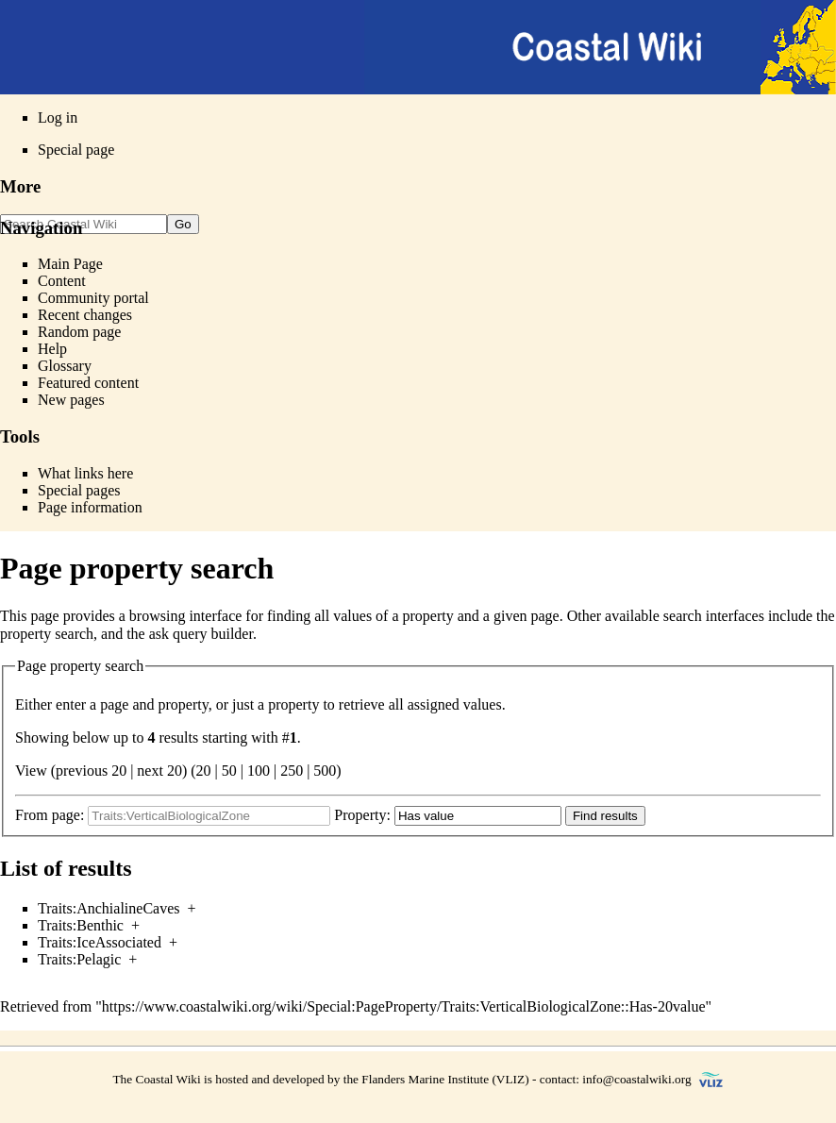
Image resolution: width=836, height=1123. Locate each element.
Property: (362, 815)
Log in (57, 117)
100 (258, 771)
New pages (71, 400)
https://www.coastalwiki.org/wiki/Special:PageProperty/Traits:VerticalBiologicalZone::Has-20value (404, 1006)
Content (62, 281)
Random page (79, 332)
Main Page (70, 264)
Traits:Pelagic (79, 959)
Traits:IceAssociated (99, 942)
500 (324, 771)
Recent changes (85, 315)
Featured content (88, 383)
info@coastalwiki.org (636, 1079)
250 (291, 771)
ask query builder (201, 634)
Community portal (93, 298)
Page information (90, 507)
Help (52, 349)
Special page (76, 150)
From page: (49, 815)
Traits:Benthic (81, 925)
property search (46, 634)
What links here (85, 473)
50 (229, 771)
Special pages (79, 490)
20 (203, 771)
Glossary (65, 366)
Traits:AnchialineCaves (109, 908)
